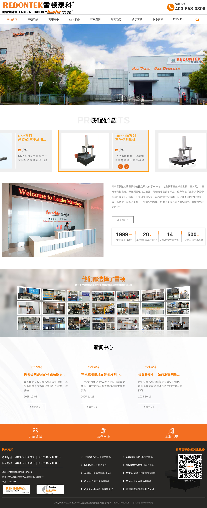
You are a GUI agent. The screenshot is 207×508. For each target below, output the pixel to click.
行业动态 (37, 367)
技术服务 (74, 19)
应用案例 (95, 19)
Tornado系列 (125, 136)
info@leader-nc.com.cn (20, 472)
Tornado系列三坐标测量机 (97, 456)
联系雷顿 (158, 19)
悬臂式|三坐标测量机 (34, 139)
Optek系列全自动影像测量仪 (98, 489)
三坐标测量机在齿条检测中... (102, 375)
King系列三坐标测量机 (95, 465)
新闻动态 (116, 19)
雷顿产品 (33, 19)
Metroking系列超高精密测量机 (141, 473)
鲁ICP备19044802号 (143, 502)
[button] (203, 64)
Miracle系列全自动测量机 (139, 481)
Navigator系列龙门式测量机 (140, 465)
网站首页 (12, 19)
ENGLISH (178, 19)
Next (126, 166)
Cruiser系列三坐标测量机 (97, 481)
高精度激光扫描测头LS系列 (140, 489)
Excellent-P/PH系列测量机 (139, 456)
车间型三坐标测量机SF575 (97, 473)
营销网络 (54, 19)
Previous (120, 166)
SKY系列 (25, 136)
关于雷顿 (137, 19)
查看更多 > (122, 219)
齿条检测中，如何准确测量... (159, 375)
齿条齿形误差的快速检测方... (44, 375)
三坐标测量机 (125, 139)
